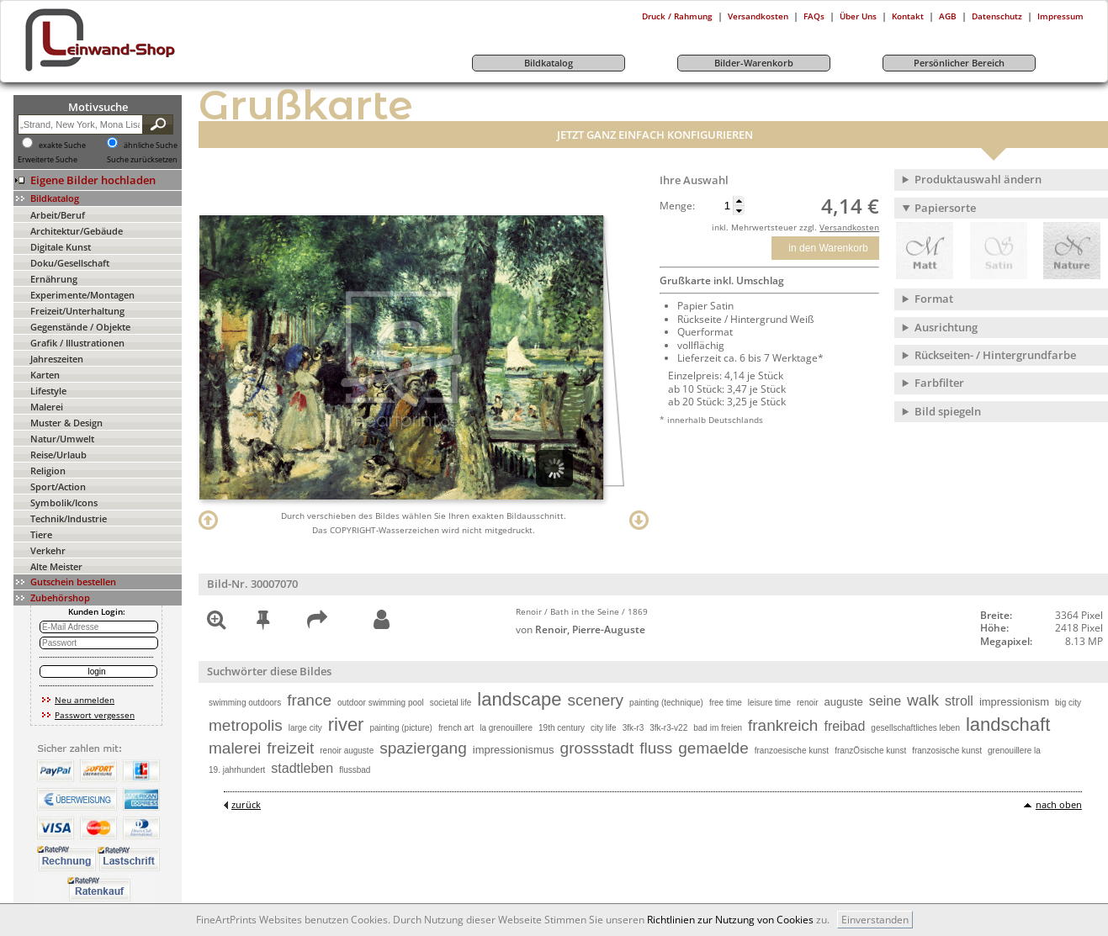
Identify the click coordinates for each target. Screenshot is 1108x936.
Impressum (1060, 16)
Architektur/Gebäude (76, 231)
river (346, 724)
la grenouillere (506, 727)
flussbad (354, 770)
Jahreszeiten (56, 358)
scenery (596, 700)
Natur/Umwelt (62, 438)
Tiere (41, 534)
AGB (948, 16)
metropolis (246, 725)
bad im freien (717, 727)
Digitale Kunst (60, 247)
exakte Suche (62, 145)
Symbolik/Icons (64, 502)
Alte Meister (56, 566)
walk (923, 700)
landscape (519, 699)
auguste (843, 701)
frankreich (783, 725)
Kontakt (908, 16)
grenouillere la (1014, 750)
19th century (561, 727)
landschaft (1008, 724)
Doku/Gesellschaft (69, 262)
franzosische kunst (947, 750)
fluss (655, 748)
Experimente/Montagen (82, 294)
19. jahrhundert (237, 770)
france (309, 700)
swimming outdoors (245, 702)
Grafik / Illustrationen (77, 342)
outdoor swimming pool (380, 702)
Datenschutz (997, 16)
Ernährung (53, 278)
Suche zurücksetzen (142, 160)
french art (456, 727)
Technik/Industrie (68, 518)
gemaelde (713, 748)
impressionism (1014, 701)
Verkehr (48, 550)
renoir (808, 702)
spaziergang (423, 748)
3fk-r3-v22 (668, 727)
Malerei (46, 406)
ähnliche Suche (151, 145)
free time (725, 702)
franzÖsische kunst (870, 750)
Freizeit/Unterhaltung (77, 310)
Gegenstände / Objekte (80, 326)
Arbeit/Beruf (57, 215)
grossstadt (597, 748)
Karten (45, 374)
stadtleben (302, 768)
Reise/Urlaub (58, 454)
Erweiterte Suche (47, 160)
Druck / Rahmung (677, 16)
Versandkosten (758, 16)
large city (305, 727)
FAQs (813, 16)
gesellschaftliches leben (915, 727)
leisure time (769, 702)
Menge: (677, 206)
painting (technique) (666, 702)
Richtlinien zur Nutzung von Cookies (730, 919)
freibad (844, 726)
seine (885, 701)
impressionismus (513, 749)
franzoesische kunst (792, 750)
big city (1068, 702)
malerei (235, 748)
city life (604, 727)
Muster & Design (66, 422)
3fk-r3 (633, 727)
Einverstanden (875, 919)
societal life (450, 702)
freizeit (290, 748)
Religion (48, 470)
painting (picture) (400, 727)
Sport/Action (58, 486)
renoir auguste (347, 750)
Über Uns (858, 16)
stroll (959, 701)
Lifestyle (48, 390)
